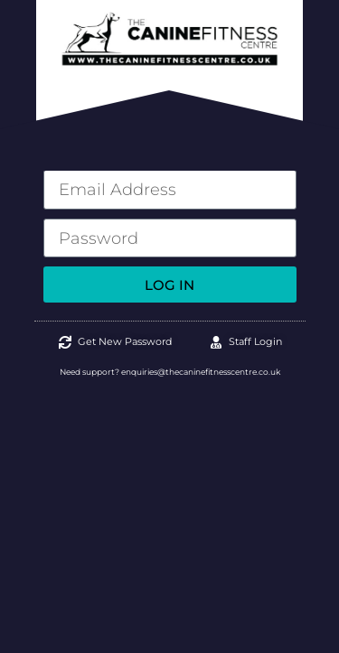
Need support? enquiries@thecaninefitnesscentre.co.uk (170, 372)
